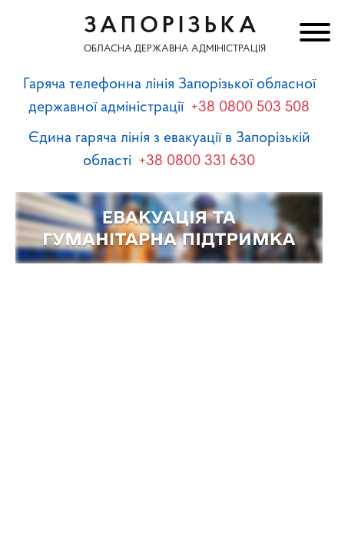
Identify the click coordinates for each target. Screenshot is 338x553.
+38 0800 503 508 (250, 107)
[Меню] (313, 34)
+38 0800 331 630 (197, 161)
